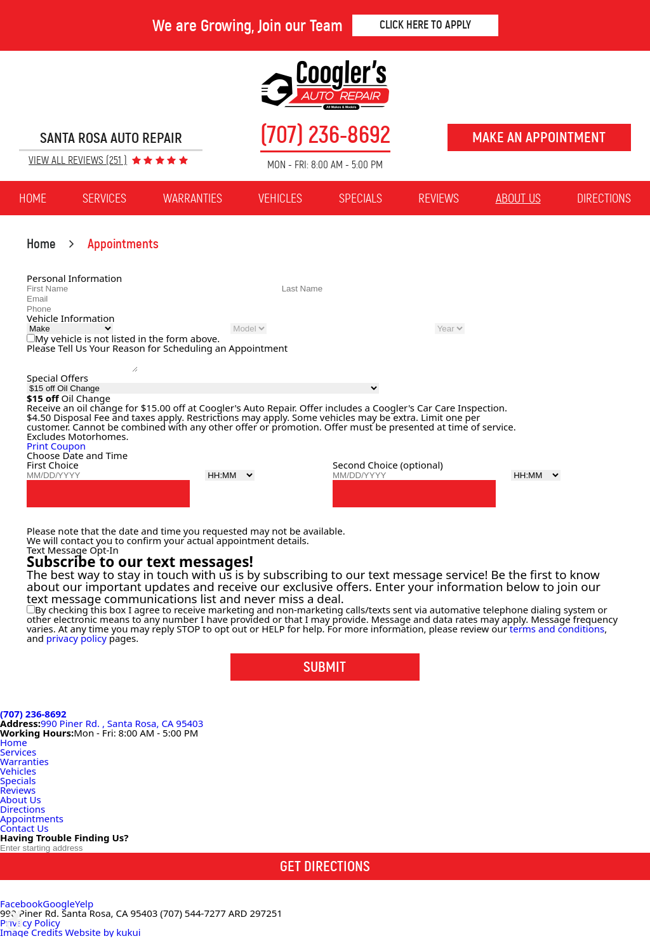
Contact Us (24, 831)
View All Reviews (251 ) (78, 161)
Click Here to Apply (425, 25)
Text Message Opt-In (73, 553)
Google (59, 907)
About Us (518, 198)
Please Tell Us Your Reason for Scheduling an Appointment (157, 348)
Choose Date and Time (77, 459)
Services (104, 198)
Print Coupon (56, 449)
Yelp (84, 907)
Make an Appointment (539, 137)
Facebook (21, 907)
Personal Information (74, 278)
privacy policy (76, 642)
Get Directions (325, 870)
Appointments (123, 244)
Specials (360, 198)
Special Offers (57, 381)
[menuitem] (32, 198)
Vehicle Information (71, 318)
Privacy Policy (30, 926)
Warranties (192, 198)
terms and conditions (557, 632)
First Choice (53, 468)
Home (32, 198)
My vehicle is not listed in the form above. (127, 338)
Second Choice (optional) (388, 468)
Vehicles (280, 198)
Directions (604, 198)
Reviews (438, 198)
